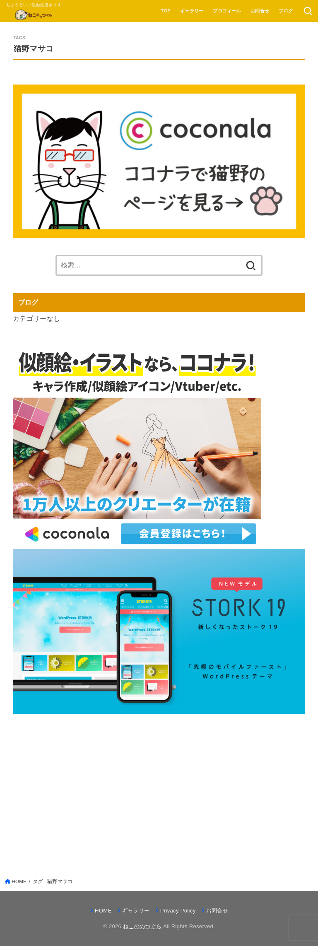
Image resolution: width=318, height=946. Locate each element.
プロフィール (227, 10)
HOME (103, 910)
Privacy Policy (178, 910)
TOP (166, 10)
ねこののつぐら (142, 926)
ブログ (286, 10)
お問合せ (260, 10)
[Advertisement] (159, 785)
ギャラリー (192, 10)
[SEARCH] (308, 11)
